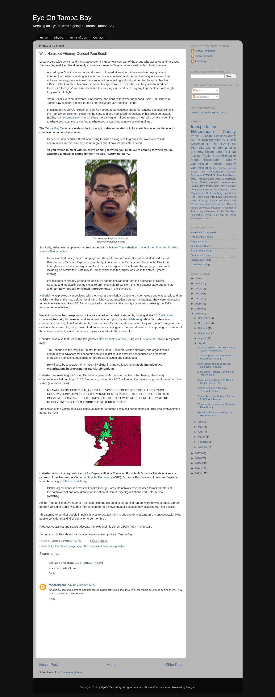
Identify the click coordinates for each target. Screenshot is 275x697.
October (203, 328)
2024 (198, 283)
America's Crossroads (203, 232)
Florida (203, 182)
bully (51, 546)
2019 (198, 308)
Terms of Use (78, 37)
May (201, 426)
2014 (198, 468)
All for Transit (229, 207)
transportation (117, 546)
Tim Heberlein (92, 546)
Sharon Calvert (203, 56)
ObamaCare (215, 200)
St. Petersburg (214, 193)
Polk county (197, 211)
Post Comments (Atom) (68, 672)
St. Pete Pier (220, 175)
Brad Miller (220, 155)
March (202, 436)
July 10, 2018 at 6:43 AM (82, 584)
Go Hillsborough (133, 319)
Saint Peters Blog (201, 250)
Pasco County (199, 200)
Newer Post (48, 664)
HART (225, 144)
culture (206, 207)
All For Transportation (206, 140)
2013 (198, 473)
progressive (75, 546)
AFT (226, 140)
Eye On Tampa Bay (62, 18)
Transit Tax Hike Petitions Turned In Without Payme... (216, 398)
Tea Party (231, 211)
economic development (212, 204)
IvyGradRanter (57, 584)
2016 (198, 458)
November (204, 323)
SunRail (220, 211)
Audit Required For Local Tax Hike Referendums (214, 365)
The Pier (196, 196)
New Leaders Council (112, 339)
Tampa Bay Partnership (205, 186)
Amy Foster (205, 151)
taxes (201, 193)
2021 (198, 298)
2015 (198, 463)
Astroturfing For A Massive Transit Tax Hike (212, 389)
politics (222, 168)
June (201, 421)
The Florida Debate (202, 236)
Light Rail (223, 151)
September (204, 333)
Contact (98, 37)
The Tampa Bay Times (74, 117)
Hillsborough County (213, 131)
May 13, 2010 (77, 379)
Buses (213, 168)
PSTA (204, 136)
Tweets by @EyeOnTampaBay (208, 112)
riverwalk (207, 218)
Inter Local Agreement (223, 196)
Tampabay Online (201, 255)
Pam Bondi (61, 546)
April (201, 431)
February (203, 441)
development (228, 182)
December (204, 318)
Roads (232, 175)
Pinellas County (225, 136)
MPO (224, 186)
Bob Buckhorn (213, 189)
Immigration (197, 215)
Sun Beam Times (201, 246)
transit (104, 546)
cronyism (214, 182)
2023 (198, 288)
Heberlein (46, 295)
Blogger (190, 687)
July (200, 343)
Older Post (173, 664)
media (205, 196)
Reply (52, 573)
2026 (198, 278)
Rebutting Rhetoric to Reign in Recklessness (214, 414)
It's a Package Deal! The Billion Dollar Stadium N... (215, 381)
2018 (198, 313)
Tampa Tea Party (214, 215)
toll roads (230, 215)
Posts (198, 90)
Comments (201, 96)
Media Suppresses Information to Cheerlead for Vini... (216, 357)
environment (196, 218)
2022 (198, 293)
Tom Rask (200, 61)
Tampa (222, 147)
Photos (58, 37)
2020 (198, 303)
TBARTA (212, 144)
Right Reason (199, 241)
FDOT (208, 175)
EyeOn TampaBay (205, 50)
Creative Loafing (200, 264)
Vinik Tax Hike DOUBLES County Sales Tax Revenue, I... (216, 349)
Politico (153, 65)
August (202, 338)
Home (44, 37)
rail (211, 136)
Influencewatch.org (75, 481)
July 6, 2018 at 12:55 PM (89, 563)
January (203, 447)
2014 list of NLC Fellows (150, 339)
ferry (193, 178)
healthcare (230, 193)
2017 (198, 453)
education (216, 207)
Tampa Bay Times (56, 128)
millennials (209, 211)
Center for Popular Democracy (93, 477)
